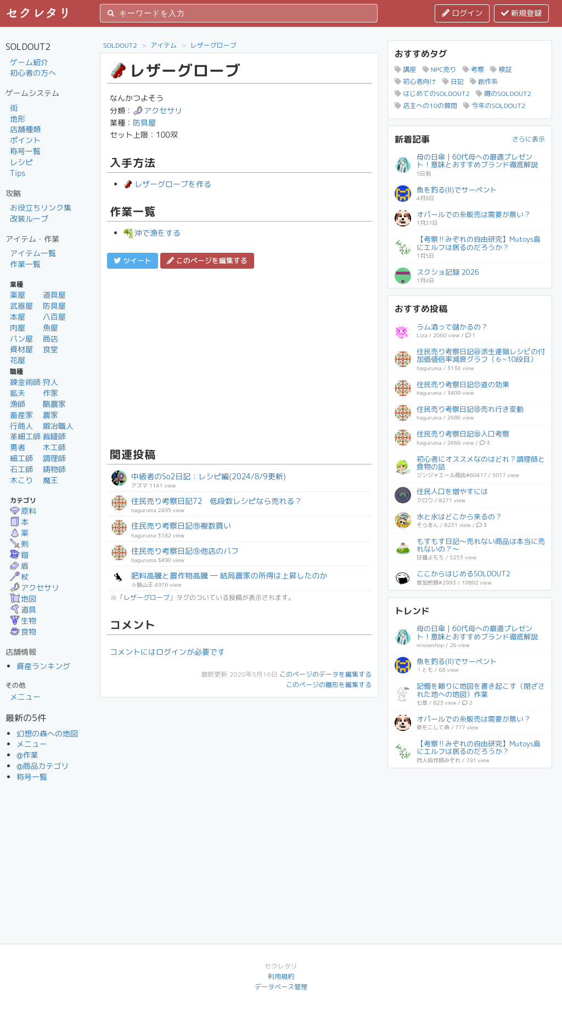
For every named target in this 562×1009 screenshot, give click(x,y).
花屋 (17, 360)
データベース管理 (281, 986)
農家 (50, 415)
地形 (17, 119)
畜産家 (21, 415)
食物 (23, 631)
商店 (50, 338)
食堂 (50, 349)
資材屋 (21, 349)
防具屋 (54, 306)
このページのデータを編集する (325, 674)
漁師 (17, 404)
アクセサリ (34, 587)
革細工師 (25, 436)
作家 (50, 393)
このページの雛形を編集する (329, 684)
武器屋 (21, 306)
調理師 (54, 458)
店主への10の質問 (426, 105)
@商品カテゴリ (42, 766)
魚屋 (50, 327)
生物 (23, 620)
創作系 (484, 81)
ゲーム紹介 (29, 62)
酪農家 (54, 404)
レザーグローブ (213, 45)
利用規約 (281, 976)
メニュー (25, 696)
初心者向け (415, 81)
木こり (21, 480)
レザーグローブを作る (167, 184)
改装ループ (29, 218)
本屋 (17, 316)
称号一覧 (25, 151)
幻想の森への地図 (47, 733)
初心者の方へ (33, 72)
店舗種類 (25, 129)
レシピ (21, 162)
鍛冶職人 (58, 426)
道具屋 (54, 295)
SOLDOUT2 (120, 45)
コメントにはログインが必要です (167, 652)
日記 (453, 81)
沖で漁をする (152, 233)
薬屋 (17, 295)
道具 (23, 609)
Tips (17, 173)
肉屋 (17, 327)
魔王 (50, 480)
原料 (23, 511)
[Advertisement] (239, 356)
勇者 (17, 447)
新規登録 (521, 13)
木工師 (54, 447)
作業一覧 (25, 264)
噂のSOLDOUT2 (503, 93)
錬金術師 (25, 382)
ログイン (462, 13)
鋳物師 (54, 469)
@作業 (27, 755)
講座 (405, 69)
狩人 (50, 382)
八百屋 (54, 316)
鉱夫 (17, 393)
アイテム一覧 (33, 253)
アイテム (163, 45)
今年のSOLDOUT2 (494, 105)
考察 (473, 69)
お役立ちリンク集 (40, 207)
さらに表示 (528, 139)
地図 (23, 598)
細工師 (21, 458)
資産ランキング (43, 666)
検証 (501, 69)
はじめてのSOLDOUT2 (432, 93)
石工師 (21, 469)
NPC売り (440, 69)
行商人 (21, 426)
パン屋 (21, 338)
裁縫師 (54, 436)
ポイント (25, 140)
